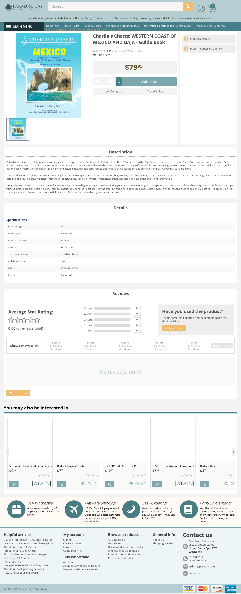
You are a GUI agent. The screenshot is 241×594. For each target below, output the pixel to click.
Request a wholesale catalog (80, 570)
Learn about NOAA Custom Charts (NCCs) (29, 544)
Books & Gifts (71, 25)
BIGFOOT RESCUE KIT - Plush (123, 467)
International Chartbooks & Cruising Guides (167, 25)
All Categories (116, 540)
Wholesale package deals (123, 551)
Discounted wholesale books (125, 547)
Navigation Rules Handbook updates (26, 566)
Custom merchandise (121, 558)
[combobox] (120, 6)
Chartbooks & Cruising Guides (122, 25)
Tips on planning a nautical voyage (25, 555)
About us (68, 562)
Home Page (52, 25)
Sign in (67, 540)
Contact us (194, 574)
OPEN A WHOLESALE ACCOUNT (195, 18)
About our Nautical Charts (20, 547)
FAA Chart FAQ (12, 562)
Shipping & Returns (165, 544)
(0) (120, 51)
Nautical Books (92, 25)
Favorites (68, 547)
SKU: (95, 55)
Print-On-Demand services (124, 555)
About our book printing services (24, 569)
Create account (72, 544)
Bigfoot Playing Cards (70, 467)
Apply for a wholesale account (81, 566)
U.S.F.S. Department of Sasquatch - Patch (174, 467)
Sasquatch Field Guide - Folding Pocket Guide (30, 467)
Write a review (135, 51)
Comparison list (73, 551)
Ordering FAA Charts (16, 558)
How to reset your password (21, 573)
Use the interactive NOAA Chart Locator (28, 540)
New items (114, 544)
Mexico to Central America (211, 25)
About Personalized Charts (20, 551)
